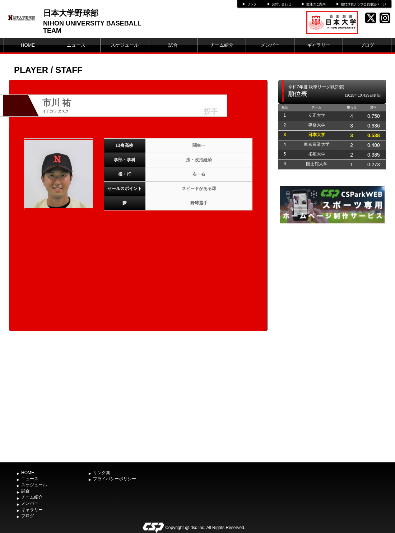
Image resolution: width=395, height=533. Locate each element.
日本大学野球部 (70, 13)
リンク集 (101, 472)
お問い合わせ (281, 4)
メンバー (270, 45)
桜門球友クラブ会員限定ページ (363, 4)
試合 (173, 45)
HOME (28, 45)
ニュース (76, 45)
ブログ (367, 45)
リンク (252, 4)
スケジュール (125, 45)
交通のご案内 (316, 4)
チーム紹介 (221, 45)
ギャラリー (318, 45)
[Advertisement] (332, 342)
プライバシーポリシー (114, 478)
